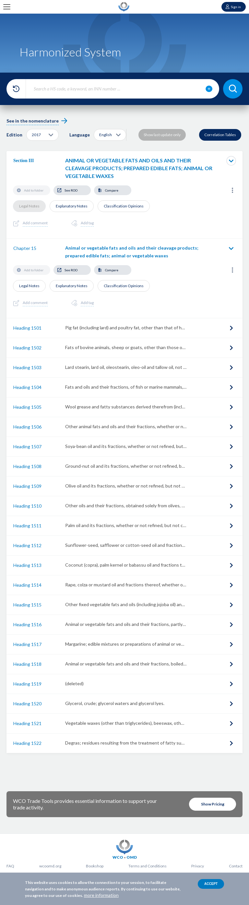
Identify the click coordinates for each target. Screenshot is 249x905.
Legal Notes (29, 206)
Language (79, 134)
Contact (236, 866)
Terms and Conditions (147, 866)
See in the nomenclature (32, 120)
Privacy (197, 866)
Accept (211, 884)
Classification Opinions (124, 206)
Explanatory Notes (72, 206)
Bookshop (94, 866)
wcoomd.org (50, 866)
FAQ (10, 866)
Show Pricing (212, 804)
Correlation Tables (220, 134)
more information (101, 895)
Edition (14, 134)
